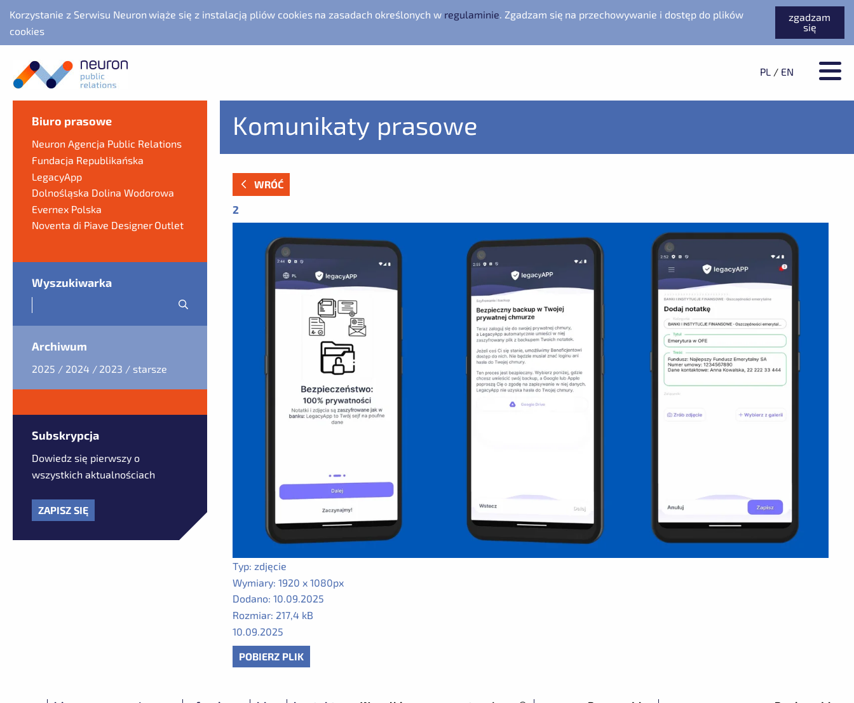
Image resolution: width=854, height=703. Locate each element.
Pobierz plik (271, 656)
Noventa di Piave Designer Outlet (108, 225)
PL (765, 72)
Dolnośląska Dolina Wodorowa (103, 192)
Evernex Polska (67, 209)
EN (787, 72)
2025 (43, 369)
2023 (111, 369)
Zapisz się (63, 510)
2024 (77, 369)
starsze (150, 369)
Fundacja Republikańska (88, 160)
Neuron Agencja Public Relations (107, 143)
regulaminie (471, 14)
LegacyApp (57, 177)
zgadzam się (809, 22)
